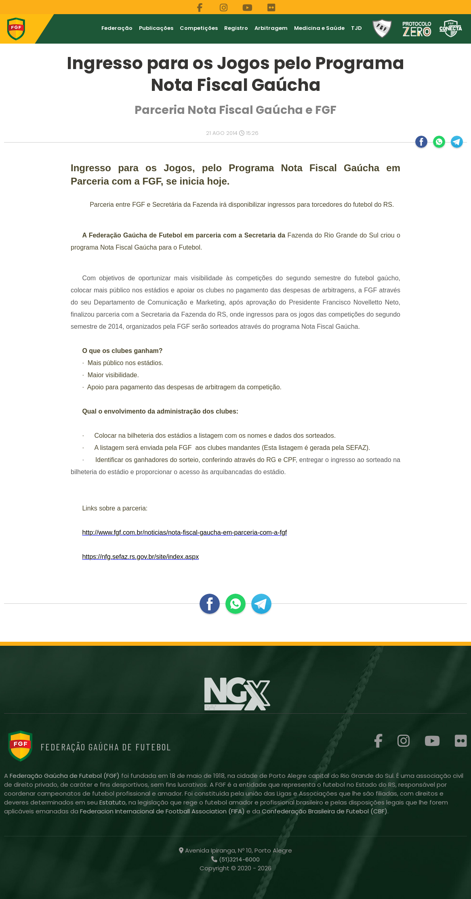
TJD (356, 28)
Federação (116, 28)
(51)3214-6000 (238, 859)
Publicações (156, 28)
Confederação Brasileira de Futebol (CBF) (324, 811)
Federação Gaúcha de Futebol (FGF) (65, 775)
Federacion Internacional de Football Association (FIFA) (163, 811)
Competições (199, 28)
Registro (236, 28)
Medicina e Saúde (319, 28)
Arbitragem (271, 28)
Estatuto (112, 802)
